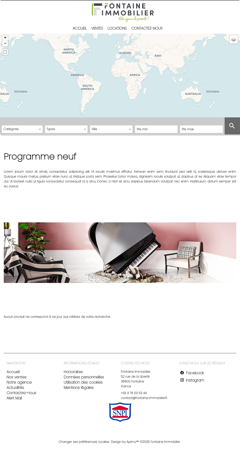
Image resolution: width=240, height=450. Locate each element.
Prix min (142, 123)
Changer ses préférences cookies (83, 442)
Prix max (187, 123)
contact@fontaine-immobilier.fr (144, 398)
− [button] (5, 43)
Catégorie (11, 123)
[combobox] (22, 129)
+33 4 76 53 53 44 (134, 393)
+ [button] (5, 38)
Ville (95, 123)
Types (50, 123)
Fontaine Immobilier (135, 372)
